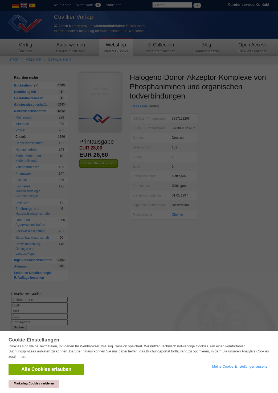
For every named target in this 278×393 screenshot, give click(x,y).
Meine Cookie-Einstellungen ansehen (240, 366)
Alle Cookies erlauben (46, 369)
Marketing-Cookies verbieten (34, 383)
